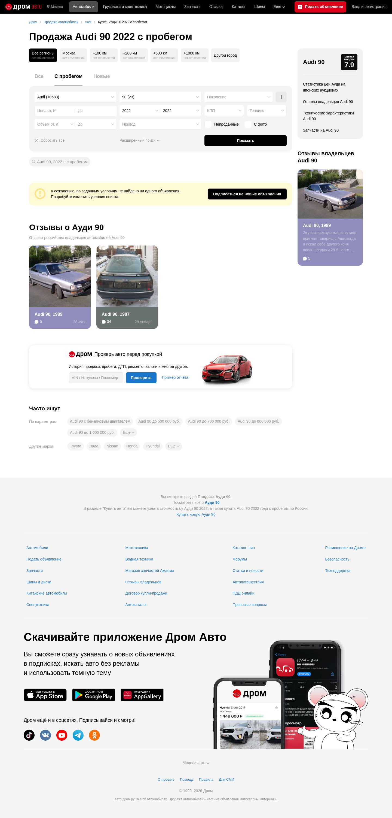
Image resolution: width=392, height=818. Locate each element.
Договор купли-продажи (146, 593)
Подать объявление (44, 559)
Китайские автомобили (46, 593)
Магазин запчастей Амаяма (149, 570)
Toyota (75, 446)
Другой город (225, 55)
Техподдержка (337, 570)
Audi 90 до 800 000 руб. (258, 421)
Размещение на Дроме (345, 548)
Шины (259, 6)
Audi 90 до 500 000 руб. (159, 421)
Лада (93, 446)
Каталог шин (243, 548)
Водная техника (139, 559)
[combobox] (76, 97)
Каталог (239, 6)
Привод (129, 124)
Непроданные (226, 124)
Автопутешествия (248, 582)
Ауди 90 (212, 502)
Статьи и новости (247, 570)
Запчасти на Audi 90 (321, 130)
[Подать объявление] (320, 6)
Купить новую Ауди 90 (195, 514)
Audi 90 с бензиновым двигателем (100, 421)
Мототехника (136, 548)
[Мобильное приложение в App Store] (45, 695)
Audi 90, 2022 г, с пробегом (62, 161)
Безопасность (337, 559)
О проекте (166, 779)
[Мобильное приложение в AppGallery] (142, 695)
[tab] (39, 79)
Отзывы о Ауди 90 (66, 227)
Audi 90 (313, 62)
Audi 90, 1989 (48, 314)
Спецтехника (37, 604)
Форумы (239, 559)
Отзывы (216, 6)
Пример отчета (175, 377)
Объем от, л (47, 124)
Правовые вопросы (249, 604)
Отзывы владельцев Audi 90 (328, 101)
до (80, 124)
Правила (206, 779)
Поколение (216, 97)
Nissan (112, 446)
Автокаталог (136, 604)
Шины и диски (38, 582)
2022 (126, 110)
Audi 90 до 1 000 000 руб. (92, 432)
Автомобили (83, 6)
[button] (128, 432)
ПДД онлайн (243, 593)
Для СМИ (226, 779)
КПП (211, 110)
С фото (260, 124)
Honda (131, 446)
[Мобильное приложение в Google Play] (93, 695)
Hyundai (153, 446)
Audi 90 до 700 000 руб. (208, 421)
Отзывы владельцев (143, 582)
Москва (55, 7)
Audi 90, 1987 (116, 314)
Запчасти (192, 6)
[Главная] (23, 7)
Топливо (257, 110)
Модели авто (196, 763)
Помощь (187, 779)
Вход (369, 7)
